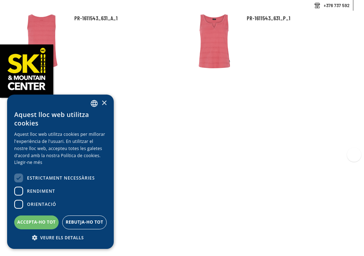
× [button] (104, 103)
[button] (60, 238)
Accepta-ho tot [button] (36, 222)
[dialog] (60, 172)
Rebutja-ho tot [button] (84, 222)
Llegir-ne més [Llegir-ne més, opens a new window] (28, 162)
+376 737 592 (336, 5)
